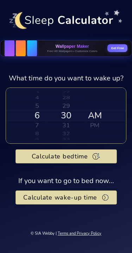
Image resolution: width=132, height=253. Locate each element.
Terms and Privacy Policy (79, 233)
